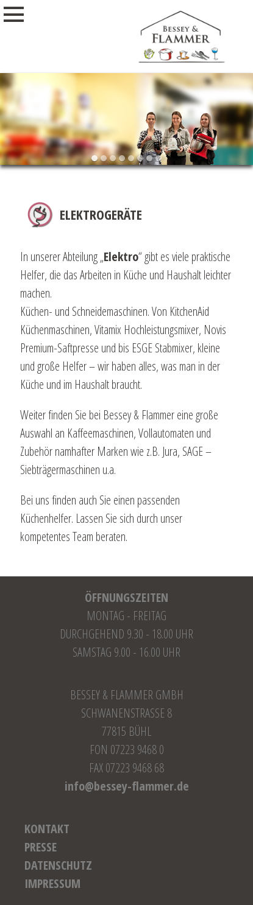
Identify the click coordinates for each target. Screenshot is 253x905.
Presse (40, 847)
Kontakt (46, 828)
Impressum (52, 883)
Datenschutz (58, 865)
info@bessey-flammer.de (127, 786)
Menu (26, 14)
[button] (94, 158)
